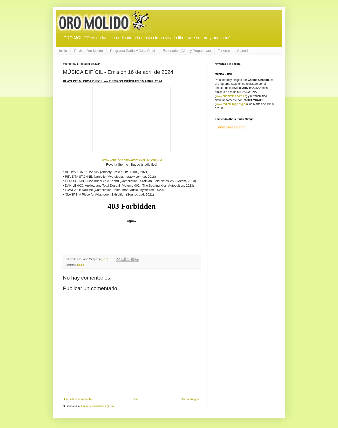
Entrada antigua (189, 399)
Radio (80, 264)
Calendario (245, 51)
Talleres (224, 51)
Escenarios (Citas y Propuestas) (187, 51)
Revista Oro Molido (88, 51)
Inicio (63, 51)
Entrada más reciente (78, 399)
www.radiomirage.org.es (231, 104)
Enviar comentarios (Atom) (98, 406)
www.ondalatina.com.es (231, 96)
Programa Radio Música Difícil (132, 51)
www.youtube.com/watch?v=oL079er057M (131, 160)
